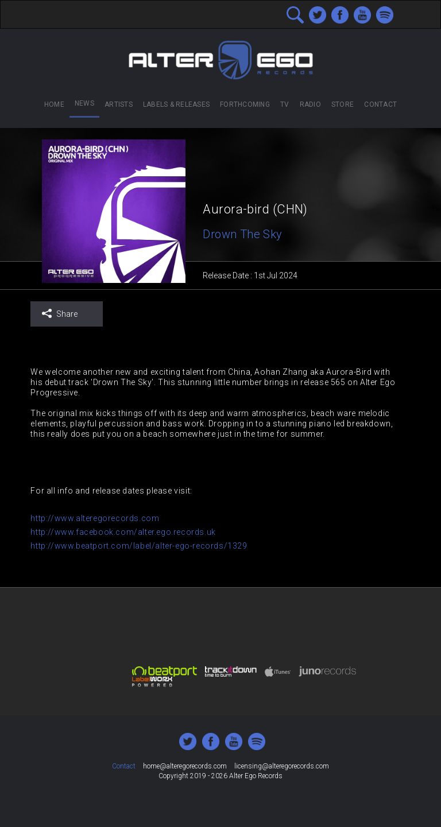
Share (59, 314)
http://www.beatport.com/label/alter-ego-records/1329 (138, 545)
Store (342, 104)
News (84, 103)
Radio (310, 104)
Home (54, 104)
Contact (380, 104)
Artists (119, 104)
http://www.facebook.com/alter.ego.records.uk (122, 532)
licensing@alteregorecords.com (281, 766)
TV (284, 104)
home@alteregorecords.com (185, 766)
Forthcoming (245, 104)
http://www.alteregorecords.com (94, 518)
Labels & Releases (176, 104)
